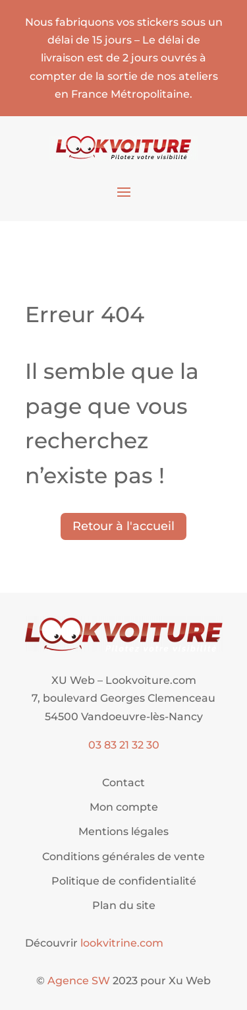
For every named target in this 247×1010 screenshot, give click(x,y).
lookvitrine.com (121, 943)
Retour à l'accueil (123, 526)
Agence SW (78, 980)
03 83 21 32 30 (123, 745)
